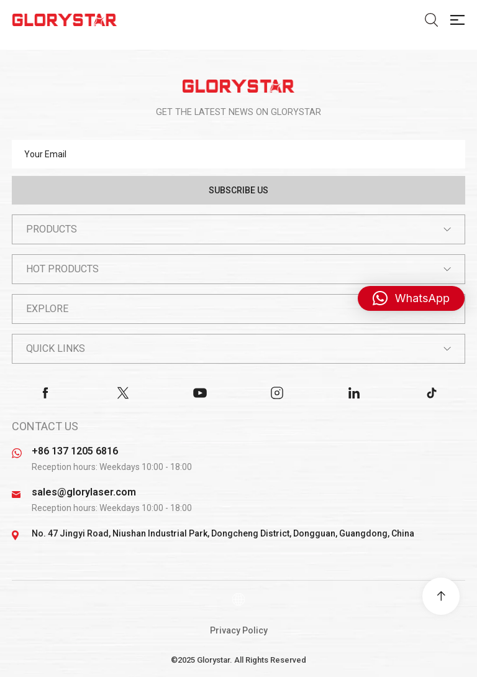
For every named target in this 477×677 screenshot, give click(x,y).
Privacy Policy (239, 630)
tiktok (431, 393)
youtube (200, 393)
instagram (277, 393)
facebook (45, 393)
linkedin (354, 393)
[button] (411, 298)
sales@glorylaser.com (84, 492)
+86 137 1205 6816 (75, 451)
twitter (123, 393)
